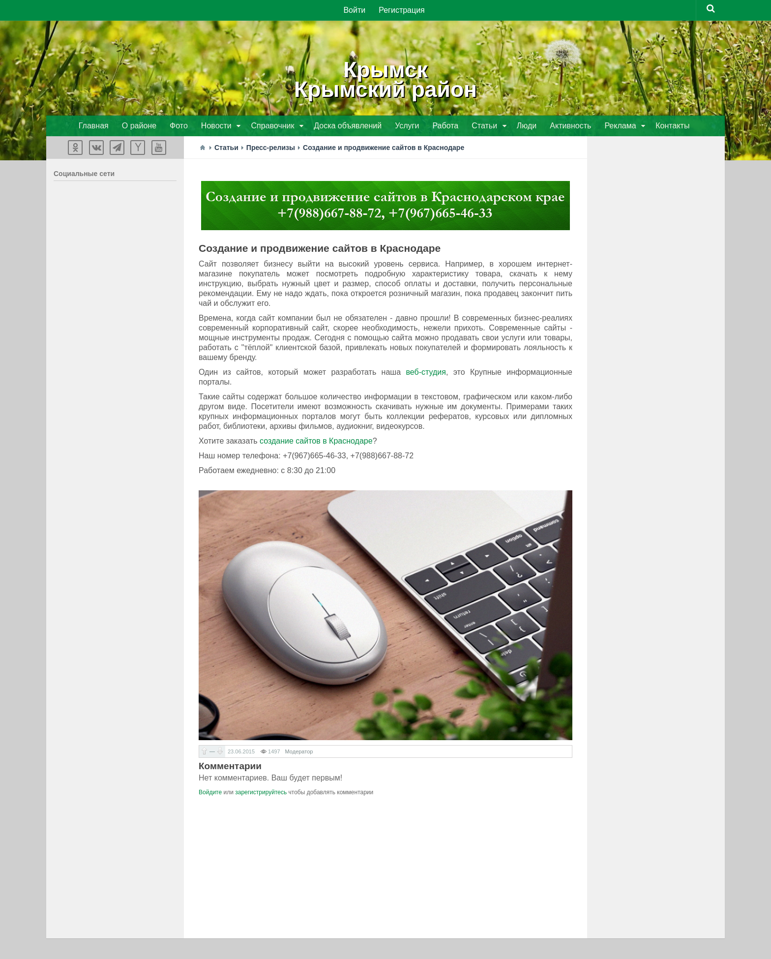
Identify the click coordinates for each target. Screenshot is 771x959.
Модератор (299, 752)
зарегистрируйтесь (261, 793)
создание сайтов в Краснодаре (316, 442)
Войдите (210, 793)
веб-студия (425, 373)
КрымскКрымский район (385, 78)
